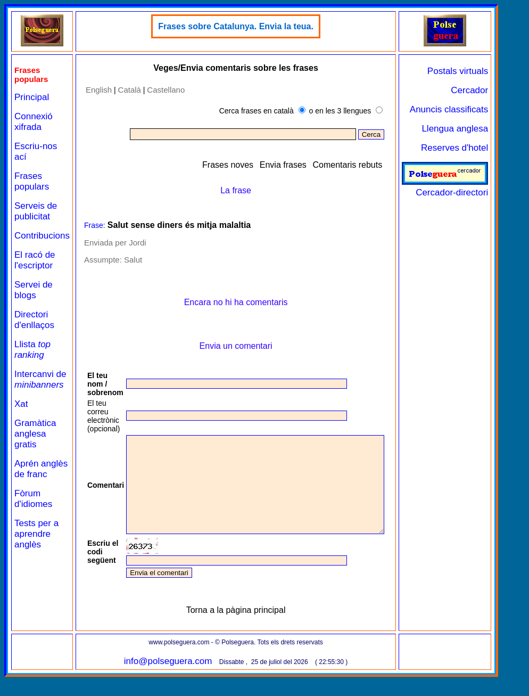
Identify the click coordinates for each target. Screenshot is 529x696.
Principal (31, 97)
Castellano (166, 89)
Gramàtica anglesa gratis (35, 433)
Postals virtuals (488, 71)
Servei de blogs (33, 290)
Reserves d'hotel (485, 148)
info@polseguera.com (183, 680)
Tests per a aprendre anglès (36, 534)
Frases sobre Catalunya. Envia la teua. (251, 26)
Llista (32, 349)
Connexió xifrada (33, 121)
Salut (133, 259)
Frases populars (31, 181)
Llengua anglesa (485, 129)
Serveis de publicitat (35, 211)
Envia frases (314, 164)
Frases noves (258, 164)
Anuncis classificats (480, 109)
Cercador (500, 90)
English (99, 89)
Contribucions (42, 236)
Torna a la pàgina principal (251, 629)
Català (129, 89)
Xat (21, 404)
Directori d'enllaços (34, 319)
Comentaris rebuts (378, 164)
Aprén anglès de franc (41, 468)
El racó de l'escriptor (34, 260)
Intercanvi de (40, 379)
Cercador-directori (476, 187)
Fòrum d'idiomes (33, 498)
